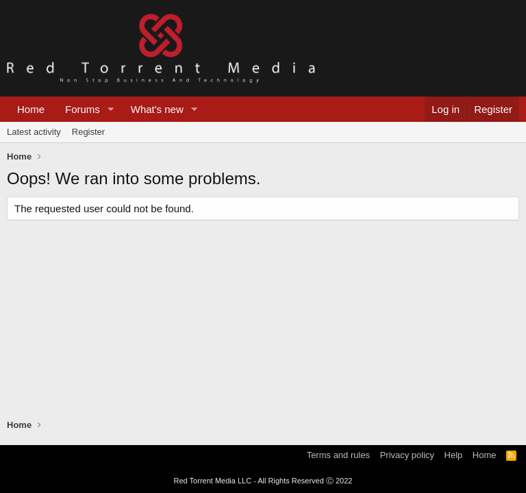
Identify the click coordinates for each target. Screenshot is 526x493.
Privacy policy (407, 455)
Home (31, 109)
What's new (157, 109)
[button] (111, 109)
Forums (82, 109)
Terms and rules (338, 455)
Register (88, 132)
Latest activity (34, 132)
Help (453, 455)
